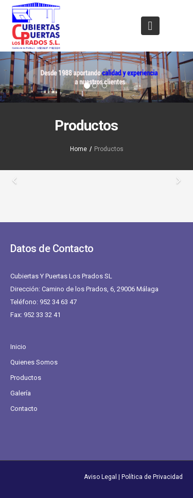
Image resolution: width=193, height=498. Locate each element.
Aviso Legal (100, 476)
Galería (20, 393)
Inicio (18, 347)
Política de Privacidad (152, 476)
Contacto (24, 408)
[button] (14, 77)
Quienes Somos (34, 362)
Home (78, 149)
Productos (25, 377)
